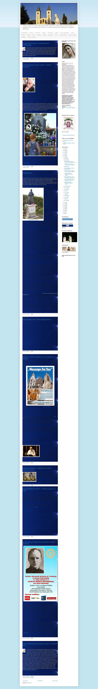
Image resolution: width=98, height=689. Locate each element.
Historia (72, 32)
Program (44, 35)
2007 (64, 212)
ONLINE (28, 35)
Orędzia (56, 32)
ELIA (56, 35)
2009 (64, 208)
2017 (64, 152)
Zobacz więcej (26, 163)
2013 (64, 202)
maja (65, 194)
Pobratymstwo (27, 173)
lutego (65, 198)
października (66, 186)
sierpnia (65, 189)
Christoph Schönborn (47, 406)
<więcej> (36, 507)
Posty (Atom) (29, 682)
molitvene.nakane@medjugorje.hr (68, 108)
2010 (64, 207)
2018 (64, 150)
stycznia (65, 200)
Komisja (31, 32)
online (33, 35)
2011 (64, 205)
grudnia (65, 158)
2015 (64, 155)
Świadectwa (50, 32)
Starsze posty (55, 680)
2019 (64, 148)
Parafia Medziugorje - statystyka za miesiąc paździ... (68, 174)
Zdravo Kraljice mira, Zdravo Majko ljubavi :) (37, 319)
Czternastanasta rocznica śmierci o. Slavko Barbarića (69, 164)
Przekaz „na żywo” (72, 35)
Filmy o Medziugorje (64, 32)
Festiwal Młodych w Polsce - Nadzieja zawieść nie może (69, 177)
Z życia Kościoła (62, 35)
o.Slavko (27, 167)
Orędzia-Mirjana (31, 677)
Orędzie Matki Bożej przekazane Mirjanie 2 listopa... (68, 183)
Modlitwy (39, 35)
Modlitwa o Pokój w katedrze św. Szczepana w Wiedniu (69, 171)
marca (65, 197)
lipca (65, 190)
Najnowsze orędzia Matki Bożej (68, 135)
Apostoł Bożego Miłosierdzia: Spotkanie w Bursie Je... (69, 180)
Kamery (23, 35)
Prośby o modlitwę (32, 37)
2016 (64, 153)
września (66, 187)
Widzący (44, 32)
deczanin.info (25, 632)
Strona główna (24, 32)
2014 (64, 156)
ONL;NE (64, 141)
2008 (64, 210)
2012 (64, 204)
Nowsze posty (25, 680)
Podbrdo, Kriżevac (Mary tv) (68, 140)
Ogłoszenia (50, 35)
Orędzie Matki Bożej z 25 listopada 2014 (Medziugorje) (70, 162)
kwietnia (65, 195)
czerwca (65, 192)
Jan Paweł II (37, 32)
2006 (64, 213)
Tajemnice (23, 37)
